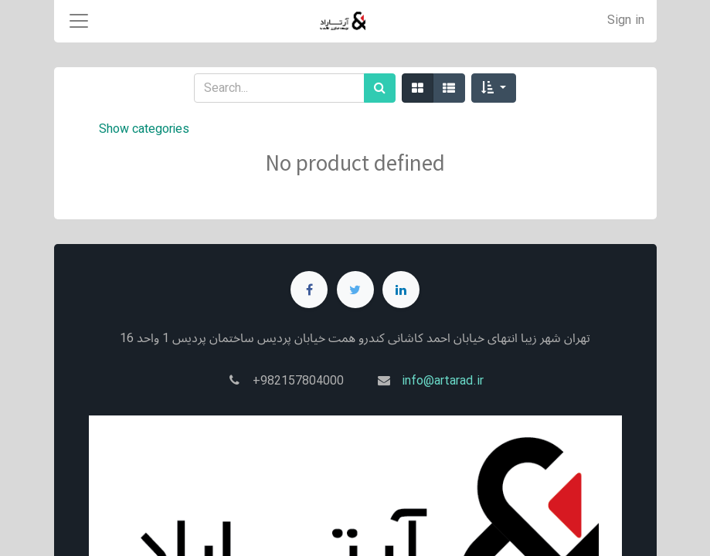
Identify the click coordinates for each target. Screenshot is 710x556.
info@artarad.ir (443, 381)
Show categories (144, 129)
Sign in (625, 20)
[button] (493, 88)
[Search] (380, 88)
